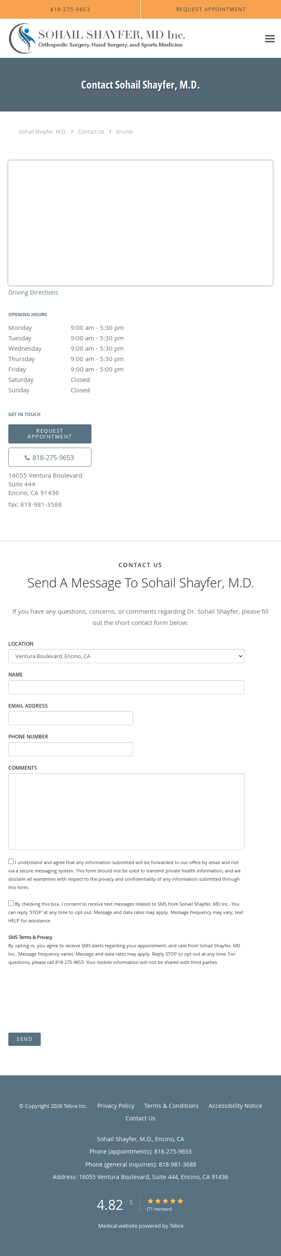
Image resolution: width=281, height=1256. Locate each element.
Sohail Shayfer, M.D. (42, 131)
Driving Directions (33, 292)
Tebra (176, 1225)
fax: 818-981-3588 (35, 504)
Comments (22, 767)
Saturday (81, 379)
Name (15, 674)
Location (20, 643)
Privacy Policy (115, 1106)
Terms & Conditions (171, 1106)
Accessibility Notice (235, 1106)
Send (24, 1039)
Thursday (81, 358)
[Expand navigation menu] (270, 38)
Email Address (28, 705)
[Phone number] (49, 457)
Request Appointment (49, 433)
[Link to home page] (130, 38)
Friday (81, 369)
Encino (124, 131)
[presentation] (71, 999)
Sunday (81, 390)
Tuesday (81, 338)
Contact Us (91, 131)
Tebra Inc (75, 1106)
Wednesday (81, 348)
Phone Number (28, 736)
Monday (81, 327)
